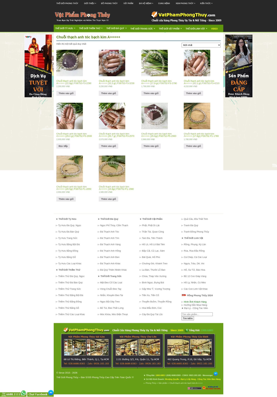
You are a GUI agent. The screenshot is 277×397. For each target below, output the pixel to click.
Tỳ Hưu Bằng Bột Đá (69, 244)
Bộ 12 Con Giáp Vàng (195, 276)
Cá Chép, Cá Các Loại (195, 257)
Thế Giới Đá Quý (117, 27)
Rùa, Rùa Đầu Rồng (194, 250)
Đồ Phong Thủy (109, 3)
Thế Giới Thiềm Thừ (92, 27)
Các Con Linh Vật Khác (196, 289)
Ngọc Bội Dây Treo (110, 301)
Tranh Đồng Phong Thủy (196, 231)
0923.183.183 (195, 375)
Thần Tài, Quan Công (153, 231)
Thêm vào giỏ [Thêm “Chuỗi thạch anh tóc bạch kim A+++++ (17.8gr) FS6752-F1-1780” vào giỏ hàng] (193, 146)
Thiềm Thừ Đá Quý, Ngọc (71, 276)
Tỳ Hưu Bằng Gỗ (67, 257)
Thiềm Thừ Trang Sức (69, 289)
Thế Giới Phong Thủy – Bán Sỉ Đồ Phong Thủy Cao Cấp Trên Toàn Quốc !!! (95, 377)
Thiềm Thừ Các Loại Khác (71, 314)
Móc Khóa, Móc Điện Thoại (114, 314)
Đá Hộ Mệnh (147, 2)
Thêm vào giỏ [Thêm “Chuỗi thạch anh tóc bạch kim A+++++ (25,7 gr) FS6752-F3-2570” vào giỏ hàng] (108, 146)
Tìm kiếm (188, 318)
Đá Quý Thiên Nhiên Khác (113, 269)
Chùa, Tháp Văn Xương (154, 276)
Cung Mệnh (164, 3)
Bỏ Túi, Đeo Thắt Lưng (112, 308)
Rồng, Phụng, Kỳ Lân (195, 244)
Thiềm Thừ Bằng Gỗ (68, 308)
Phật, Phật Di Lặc (151, 225)
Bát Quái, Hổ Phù (151, 257)
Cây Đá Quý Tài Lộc (152, 314)
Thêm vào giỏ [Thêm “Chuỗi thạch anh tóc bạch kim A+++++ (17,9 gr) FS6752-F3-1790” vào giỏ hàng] (151, 93)
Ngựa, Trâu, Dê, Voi (194, 263)
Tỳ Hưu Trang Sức (67, 238)
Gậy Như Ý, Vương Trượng (156, 289)
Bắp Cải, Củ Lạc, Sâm (153, 250)
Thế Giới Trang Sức (143, 27)
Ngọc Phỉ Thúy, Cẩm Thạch (114, 225)
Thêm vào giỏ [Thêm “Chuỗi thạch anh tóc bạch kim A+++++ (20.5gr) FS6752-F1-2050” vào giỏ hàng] (66, 199)
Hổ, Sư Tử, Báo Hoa (194, 269)
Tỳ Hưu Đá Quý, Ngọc (69, 225)
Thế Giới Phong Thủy (67, 3)
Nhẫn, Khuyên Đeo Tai (111, 295)
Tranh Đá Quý (191, 225)
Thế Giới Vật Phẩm (171, 27)
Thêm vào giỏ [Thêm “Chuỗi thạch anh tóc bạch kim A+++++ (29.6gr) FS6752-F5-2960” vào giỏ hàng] (151, 146)
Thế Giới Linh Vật (198, 27)
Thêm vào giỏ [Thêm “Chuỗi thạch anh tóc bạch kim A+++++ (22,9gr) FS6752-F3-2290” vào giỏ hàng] (66, 93)
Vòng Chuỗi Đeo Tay (110, 289)
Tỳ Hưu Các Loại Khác (69, 263)
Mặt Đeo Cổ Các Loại (111, 282)
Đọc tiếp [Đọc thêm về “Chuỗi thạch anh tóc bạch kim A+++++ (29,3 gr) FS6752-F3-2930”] (63, 146)
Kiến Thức (207, 2)
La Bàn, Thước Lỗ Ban (153, 269)
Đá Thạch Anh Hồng (110, 250)
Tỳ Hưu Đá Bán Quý (68, 231)
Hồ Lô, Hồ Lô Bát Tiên (153, 244)
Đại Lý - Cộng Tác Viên (196, 308)
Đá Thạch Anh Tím (109, 238)
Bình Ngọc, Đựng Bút (153, 282)
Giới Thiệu (91, 2)
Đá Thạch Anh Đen (109, 257)
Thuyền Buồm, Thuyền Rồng (156, 301)
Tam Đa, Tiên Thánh (152, 238)
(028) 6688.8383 (173, 375)
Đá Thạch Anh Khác (110, 263)
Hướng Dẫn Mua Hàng (195, 305)
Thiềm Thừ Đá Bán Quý (70, 282)
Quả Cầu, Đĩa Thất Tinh (196, 219)
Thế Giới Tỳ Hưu (66, 27)
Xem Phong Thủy (186, 2)
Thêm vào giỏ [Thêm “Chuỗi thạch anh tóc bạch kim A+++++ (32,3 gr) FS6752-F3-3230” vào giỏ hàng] (108, 93)
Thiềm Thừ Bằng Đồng (70, 301)
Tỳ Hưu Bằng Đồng (68, 250)
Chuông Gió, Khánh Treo (154, 263)
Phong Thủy (151, 383)
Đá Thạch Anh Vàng (110, 244)
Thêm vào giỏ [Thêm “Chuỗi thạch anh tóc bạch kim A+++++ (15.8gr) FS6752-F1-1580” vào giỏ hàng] (108, 199)
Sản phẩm (162, 383)
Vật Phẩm (128, 3)
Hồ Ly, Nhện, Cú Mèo (195, 282)
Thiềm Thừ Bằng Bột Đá (70, 295)
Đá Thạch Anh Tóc (109, 231)
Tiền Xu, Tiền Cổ (150, 295)
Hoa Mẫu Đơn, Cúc (152, 308)
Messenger (210, 375)
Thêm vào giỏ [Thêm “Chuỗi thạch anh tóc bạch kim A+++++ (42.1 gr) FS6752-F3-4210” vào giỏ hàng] (193, 93)
